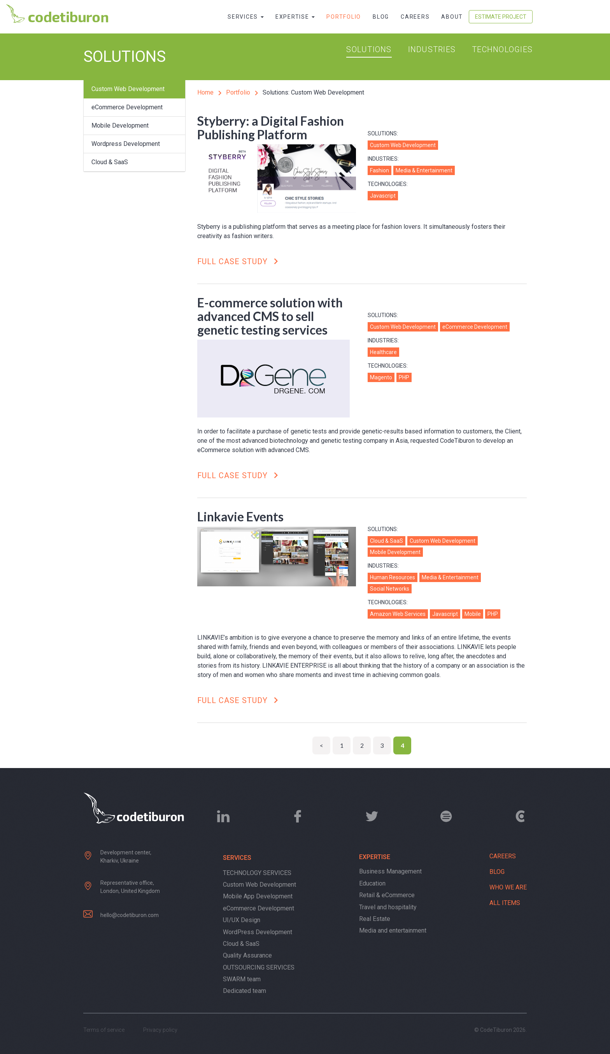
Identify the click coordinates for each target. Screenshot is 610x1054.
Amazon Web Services (398, 614)
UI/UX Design (241, 920)
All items (504, 903)
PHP (404, 377)
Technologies (502, 49)
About (452, 17)
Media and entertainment (392, 930)
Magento (381, 377)
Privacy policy (160, 1030)
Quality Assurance (247, 955)
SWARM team (242, 979)
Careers (415, 17)
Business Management (390, 871)
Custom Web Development (128, 89)
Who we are (508, 887)
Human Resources (392, 577)
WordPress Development (257, 932)
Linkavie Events (240, 516)
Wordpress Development (125, 143)
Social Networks (389, 589)
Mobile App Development (258, 896)
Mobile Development (120, 125)
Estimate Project (500, 17)
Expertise (295, 17)
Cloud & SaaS (109, 162)
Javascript (383, 196)
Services (246, 17)
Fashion (379, 170)
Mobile (473, 614)
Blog (381, 17)
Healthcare (383, 352)
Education (372, 883)
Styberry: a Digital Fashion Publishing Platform (270, 127)
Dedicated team (244, 990)
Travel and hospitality (388, 907)
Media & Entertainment (424, 170)
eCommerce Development (127, 107)
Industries (432, 49)
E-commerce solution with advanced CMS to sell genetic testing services (270, 316)
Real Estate (374, 918)
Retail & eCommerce (387, 895)
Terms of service (103, 1030)
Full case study (239, 261)
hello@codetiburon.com (129, 915)
